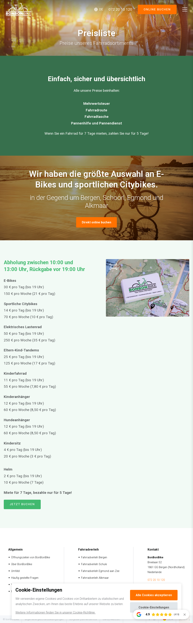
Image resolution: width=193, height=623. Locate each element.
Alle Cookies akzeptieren (154, 595)
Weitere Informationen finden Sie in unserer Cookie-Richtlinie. (55, 612)
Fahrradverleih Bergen (94, 557)
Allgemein (15, 549)
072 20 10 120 (156, 580)
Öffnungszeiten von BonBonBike (30, 557)
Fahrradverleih (88, 549)
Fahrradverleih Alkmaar (95, 577)
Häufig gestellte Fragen (24, 577)
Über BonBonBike (21, 564)
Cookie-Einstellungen (154, 607)
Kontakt (153, 549)
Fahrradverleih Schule (94, 564)
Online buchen (157, 9)
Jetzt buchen (22, 504)
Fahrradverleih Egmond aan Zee (100, 571)
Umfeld (15, 571)
